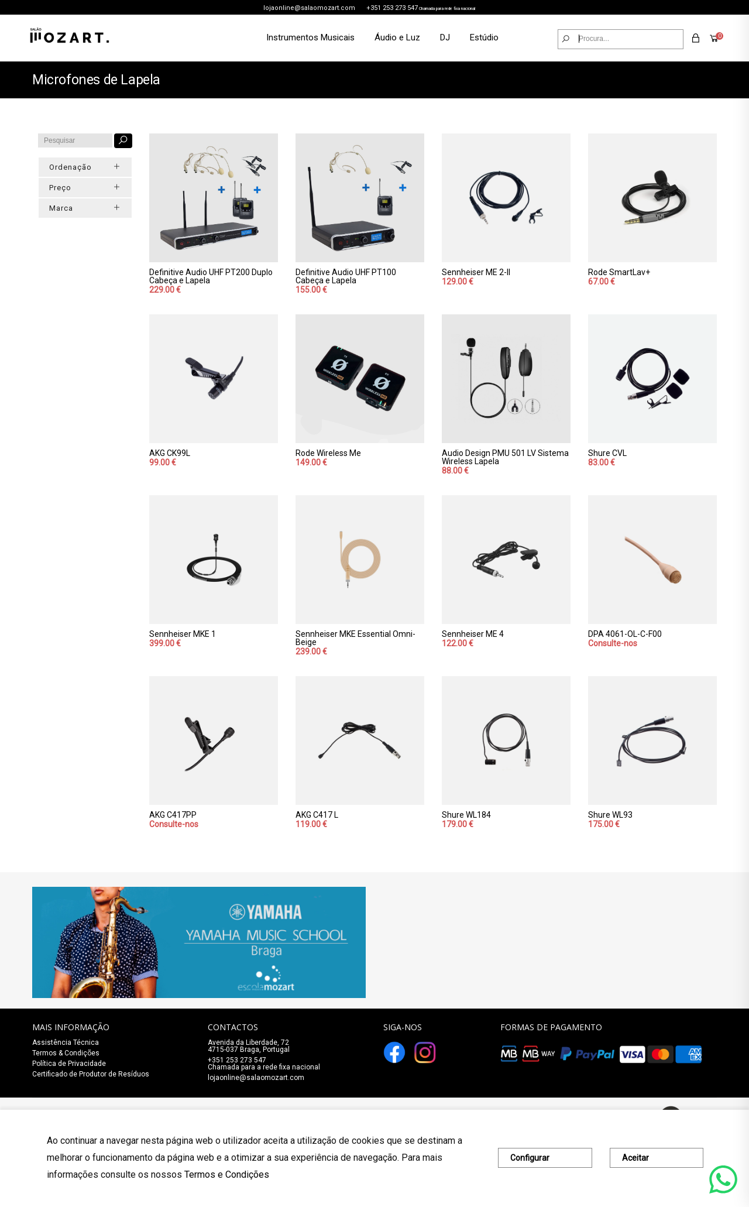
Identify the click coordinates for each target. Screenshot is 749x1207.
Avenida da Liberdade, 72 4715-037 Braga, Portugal (249, 1046)
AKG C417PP (173, 814)
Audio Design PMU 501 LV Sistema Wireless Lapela (505, 457)
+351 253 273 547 (392, 8)
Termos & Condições (65, 1053)
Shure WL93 (610, 814)
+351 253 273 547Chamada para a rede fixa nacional (264, 1063)
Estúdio (484, 37)
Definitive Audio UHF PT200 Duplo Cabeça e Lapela (211, 276)
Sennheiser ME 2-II (476, 272)
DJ (445, 37)
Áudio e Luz (397, 37)
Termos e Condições (226, 1174)
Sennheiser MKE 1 (182, 634)
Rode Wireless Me (328, 453)
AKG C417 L (317, 814)
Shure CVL (607, 453)
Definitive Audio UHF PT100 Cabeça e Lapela (346, 276)
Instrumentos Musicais (310, 37)
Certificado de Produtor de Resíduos (90, 1074)
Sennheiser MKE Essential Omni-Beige (355, 638)
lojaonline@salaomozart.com (309, 8)
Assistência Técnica (65, 1042)
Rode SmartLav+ (619, 272)
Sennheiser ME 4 (473, 634)
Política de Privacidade (69, 1063)
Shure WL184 (466, 814)
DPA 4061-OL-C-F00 (625, 634)
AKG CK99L (169, 453)
